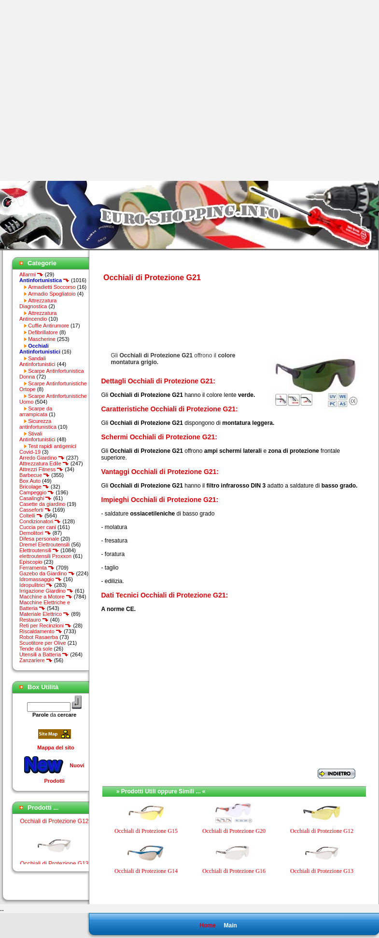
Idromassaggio (40, 579)
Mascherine (42, 339)
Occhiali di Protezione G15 (146, 831)
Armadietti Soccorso (51, 287)
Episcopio (30, 562)
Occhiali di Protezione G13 (321, 871)
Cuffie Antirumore (48, 325)
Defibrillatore (43, 332)
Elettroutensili (39, 550)
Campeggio (36, 492)
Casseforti (35, 510)
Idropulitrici (36, 585)
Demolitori (35, 533)
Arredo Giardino (42, 458)
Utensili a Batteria (44, 654)
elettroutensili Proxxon (45, 556)
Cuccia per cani (37, 527)
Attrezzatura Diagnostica (37, 303)
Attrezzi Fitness (41, 469)
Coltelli (31, 515)
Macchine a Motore (45, 596)
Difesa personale (39, 539)
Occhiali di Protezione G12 (54, 826)
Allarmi (31, 274)
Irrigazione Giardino (46, 591)
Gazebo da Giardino (47, 573)
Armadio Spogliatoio (51, 294)
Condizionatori (40, 521)
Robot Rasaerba (38, 637)
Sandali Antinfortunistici (37, 361)
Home (207, 925)
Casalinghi (35, 498)
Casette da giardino (42, 504)
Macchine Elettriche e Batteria (44, 605)
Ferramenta (37, 568)
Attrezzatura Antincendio (37, 316)
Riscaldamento (40, 631)
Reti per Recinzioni (45, 625)
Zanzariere (36, 660)
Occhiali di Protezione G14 (146, 871)
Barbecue (34, 475)
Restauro (34, 620)
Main (230, 925)
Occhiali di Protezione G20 (234, 831)
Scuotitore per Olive (42, 643)
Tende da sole (36, 649)
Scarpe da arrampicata (35, 411)
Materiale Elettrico (44, 614)
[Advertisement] (90, 90)
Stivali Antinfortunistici (37, 436)
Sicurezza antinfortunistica (37, 424)
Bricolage (34, 486)
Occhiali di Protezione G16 (234, 871)
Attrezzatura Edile (44, 463)
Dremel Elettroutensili (44, 544)
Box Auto (30, 481)
